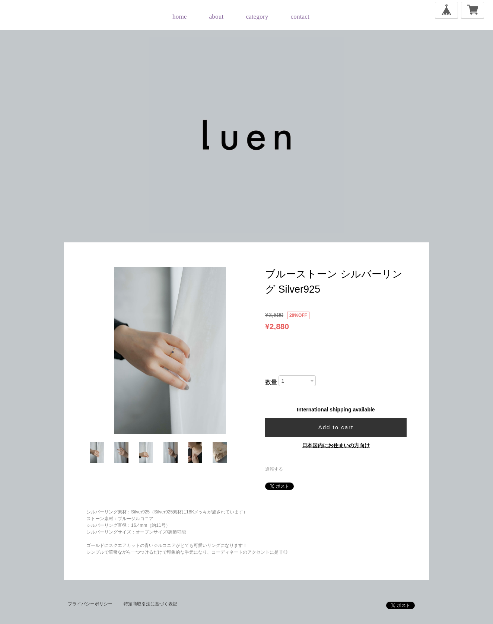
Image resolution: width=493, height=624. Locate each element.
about (216, 16)
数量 (271, 382)
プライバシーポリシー (90, 604)
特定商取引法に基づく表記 (150, 604)
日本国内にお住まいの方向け (336, 445)
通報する (274, 469)
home (179, 16)
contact (300, 16)
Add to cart (336, 427)
